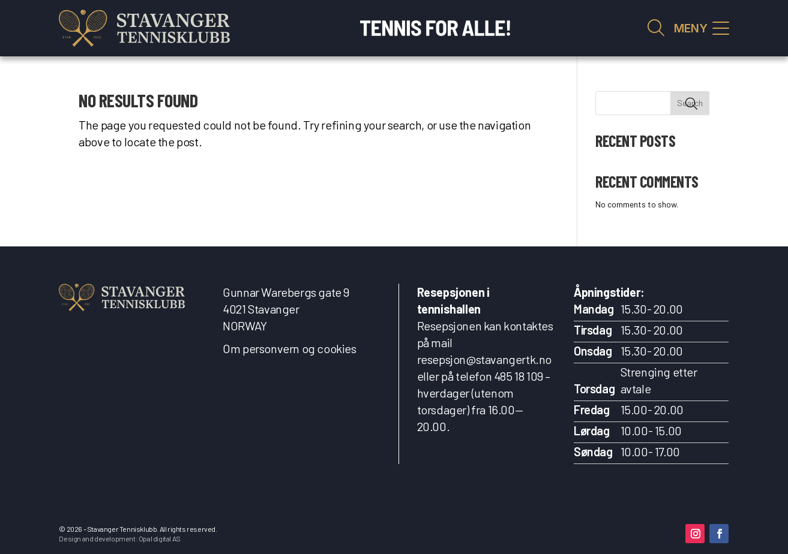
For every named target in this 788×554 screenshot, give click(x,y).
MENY (691, 28)
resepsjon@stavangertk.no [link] (484, 359)
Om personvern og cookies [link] (289, 348)
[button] (695, 533)
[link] (144, 28)
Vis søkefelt (656, 28)
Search (690, 103)
